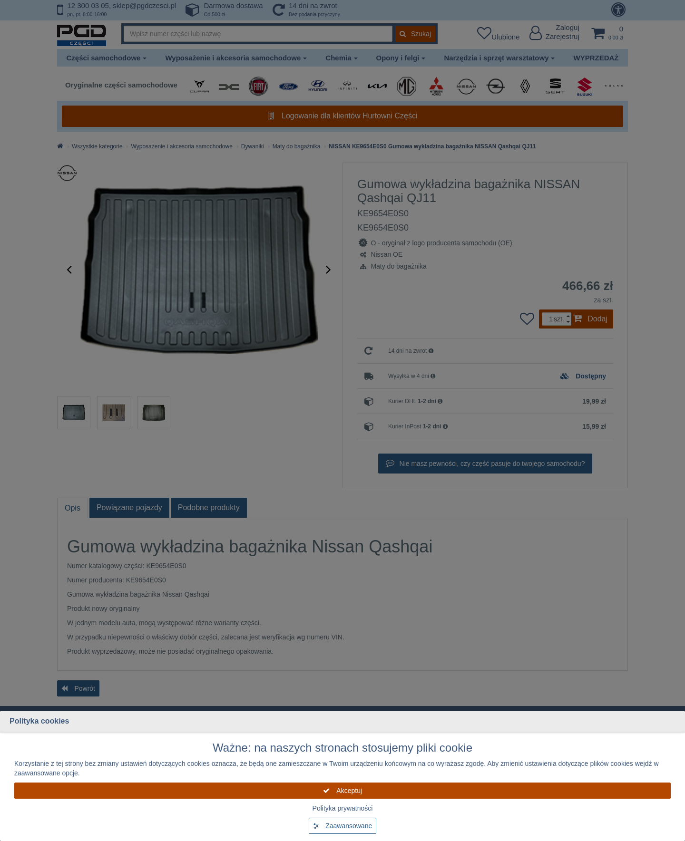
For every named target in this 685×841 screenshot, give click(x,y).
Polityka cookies (39, 721)
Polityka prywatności (343, 808)
